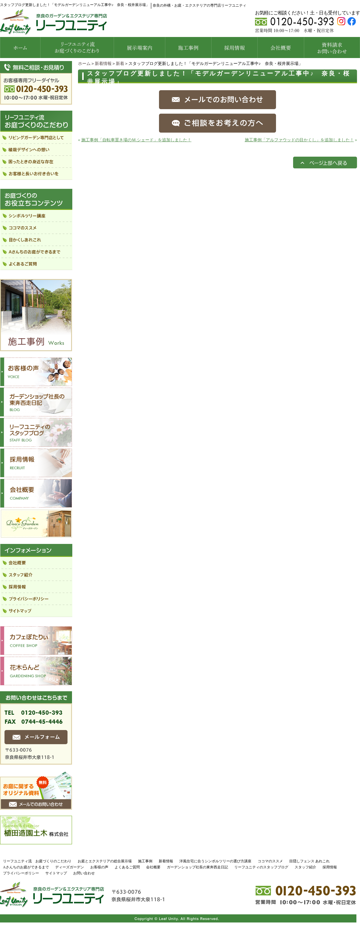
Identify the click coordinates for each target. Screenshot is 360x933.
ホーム (84, 63)
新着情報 (103, 63)
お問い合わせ (84, 873)
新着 (120, 63)
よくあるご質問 (127, 867)
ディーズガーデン (69, 867)
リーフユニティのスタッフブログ (261, 867)
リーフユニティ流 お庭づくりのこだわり (37, 861)
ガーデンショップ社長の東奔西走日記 (197, 867)
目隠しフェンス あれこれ (309, 861)
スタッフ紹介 (305, 867)
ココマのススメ (270, 861)
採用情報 (329, 867)
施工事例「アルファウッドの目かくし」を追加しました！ (299, 140)
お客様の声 (99, 867)
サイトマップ (56, 873)
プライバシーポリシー (21, 873)
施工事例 (145, 861)
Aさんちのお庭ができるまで (26, 867)
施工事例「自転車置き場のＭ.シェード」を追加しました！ (136, 140)
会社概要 (153, 867)
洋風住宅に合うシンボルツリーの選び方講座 (215, 861)
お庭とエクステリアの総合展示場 (105, 861)
